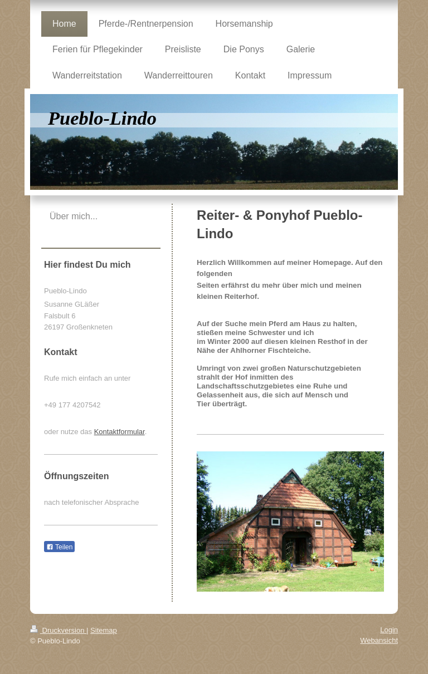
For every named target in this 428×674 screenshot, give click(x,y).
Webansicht (379, 640)
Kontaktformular (119, 431)
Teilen (59, 547)
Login (389, 630)
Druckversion (58, 630)
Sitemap (103, 630)
